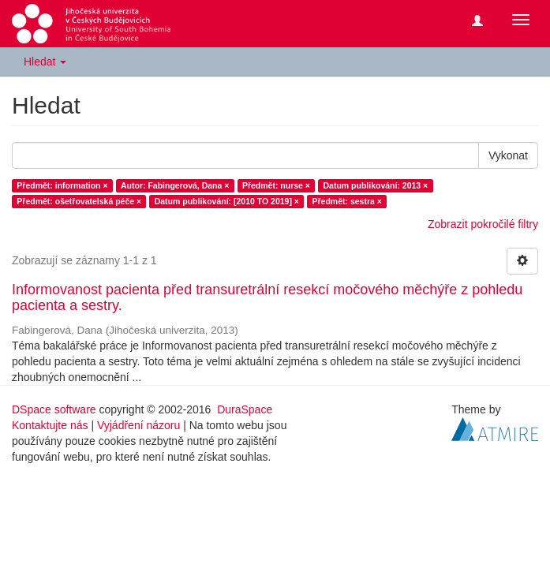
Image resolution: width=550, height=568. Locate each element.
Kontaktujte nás (50, 425)
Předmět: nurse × (276, 185)
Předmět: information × (62, 185)
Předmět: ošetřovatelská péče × (79, 201)
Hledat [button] (45, 61)
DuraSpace (244, 409)
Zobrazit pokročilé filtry (483, 224)
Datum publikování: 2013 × (375, 185)
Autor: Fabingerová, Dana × (175, 185)
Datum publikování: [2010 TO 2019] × (227, 201)
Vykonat (508, 155)
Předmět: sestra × (346, 201)
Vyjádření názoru (138, 425)
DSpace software (54, 409)
